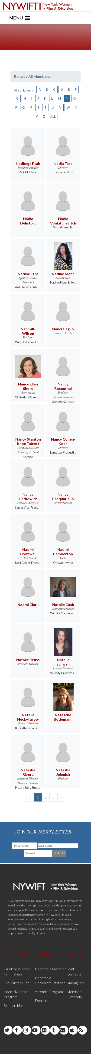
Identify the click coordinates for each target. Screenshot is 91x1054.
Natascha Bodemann (63, 717)
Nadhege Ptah (28, 163)
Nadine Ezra (28, 273)
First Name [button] (22, 90)
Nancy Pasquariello (63, 496)
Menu (19, 18)
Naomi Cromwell (28, 551)
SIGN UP (59, 853)
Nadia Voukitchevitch (63, 220)
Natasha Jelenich (63, 772)
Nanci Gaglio (63, 329)
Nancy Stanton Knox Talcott (28, 441)
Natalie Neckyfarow (28, 717)
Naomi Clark (28, 604)
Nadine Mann (63, 273)
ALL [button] (53, 116)
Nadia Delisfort (28, 220)
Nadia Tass (63, 163)
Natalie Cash (63, 604)
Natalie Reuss (28, 659)
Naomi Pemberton (63, 551)
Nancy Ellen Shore (28, 386)
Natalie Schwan (63, 661)
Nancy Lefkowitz (28, 496)
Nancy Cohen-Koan (63, 441)
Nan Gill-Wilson (28, 331)
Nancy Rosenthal (63, 386)
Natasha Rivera (28, 772)
